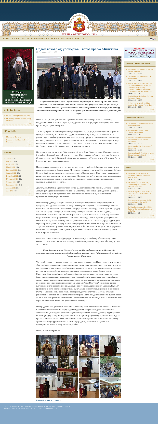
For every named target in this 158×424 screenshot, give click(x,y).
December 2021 (12, 176)
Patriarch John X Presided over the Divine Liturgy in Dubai (141, 154)
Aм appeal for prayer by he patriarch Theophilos (138, 131)
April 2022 (10, 164)
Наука (56, 400)
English (154, 39)
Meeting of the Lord (13, 137)
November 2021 (12, 179)
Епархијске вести (44, 400)
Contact (79, 39)
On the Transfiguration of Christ (18, 116)
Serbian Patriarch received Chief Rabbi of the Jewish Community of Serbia (140, 209)
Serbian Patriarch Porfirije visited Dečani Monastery (140, 70)
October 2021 (11, 182)
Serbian (151, 39)
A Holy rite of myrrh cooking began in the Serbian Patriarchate (140, 104)
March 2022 (10, 167)
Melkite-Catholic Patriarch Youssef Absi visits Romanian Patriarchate (139, 175)
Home (6, 39)
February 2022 (11, 170)
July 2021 (9, 191)
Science (55, 39)
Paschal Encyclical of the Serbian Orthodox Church (140, 97)
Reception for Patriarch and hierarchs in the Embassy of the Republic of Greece (139, 184)
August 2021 (11, 188)
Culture (25, 39)
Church (15, 39)
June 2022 (10, 158)
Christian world (40, 39)
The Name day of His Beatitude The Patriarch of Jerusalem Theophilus (139, 139)
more (30, 123)
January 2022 (11, 173)
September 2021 (12, 185)
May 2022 (10, 161)
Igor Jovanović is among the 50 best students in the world (139, 201)
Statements (67, 39)
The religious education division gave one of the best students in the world (140, 193)
